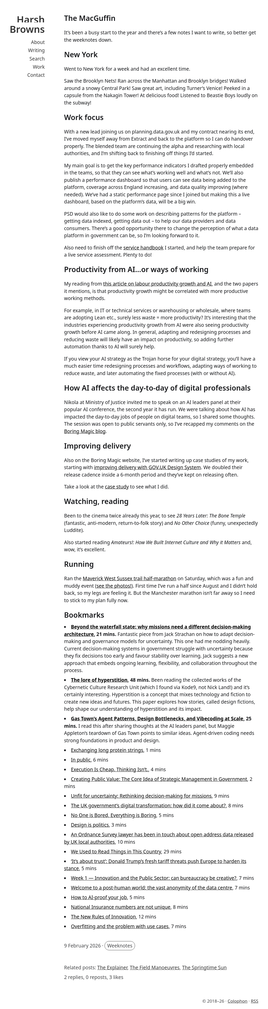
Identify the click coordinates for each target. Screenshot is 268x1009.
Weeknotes (119, 945)
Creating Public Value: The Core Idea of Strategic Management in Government (159, 779)
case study (117, 486)
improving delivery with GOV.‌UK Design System (147, 467)
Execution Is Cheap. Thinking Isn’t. (109, 769)
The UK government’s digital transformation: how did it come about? (148, 805)
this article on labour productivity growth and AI (157, 283)
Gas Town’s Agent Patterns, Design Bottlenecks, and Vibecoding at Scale (157, 718)
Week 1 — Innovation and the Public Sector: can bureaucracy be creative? (153, 878)
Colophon (237, 1001)
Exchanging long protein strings (107, 750)
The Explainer (112, 967)
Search (37, 58)
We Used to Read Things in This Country (116, 851)
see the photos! (113, 586)
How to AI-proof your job (99, 897)
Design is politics (90, 825)
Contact (36, 75)
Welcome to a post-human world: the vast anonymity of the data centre (151, 887)
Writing (36, 50)
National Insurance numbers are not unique (120, 907)
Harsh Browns (27, 24)
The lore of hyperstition (99, 680)
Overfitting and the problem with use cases (120, 926)
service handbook (143, 247)
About (38, 42)
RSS (254, 1001)
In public (81, 759)
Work (39, 67)
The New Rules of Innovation (103, 916)
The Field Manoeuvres (155, 967)
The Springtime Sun (204, 967)
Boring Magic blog (85, 431)
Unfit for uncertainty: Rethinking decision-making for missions (141, 796)
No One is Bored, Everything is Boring (113, 815)
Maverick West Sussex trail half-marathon (129, 578)
